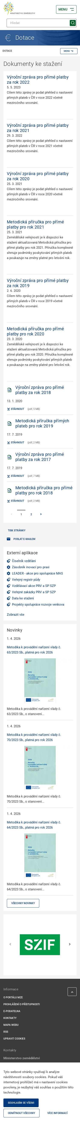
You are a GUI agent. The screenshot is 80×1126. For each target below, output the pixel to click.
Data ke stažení (23, 598)
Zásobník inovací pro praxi (30, 567)
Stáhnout (15, 409)
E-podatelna (11, 1011)
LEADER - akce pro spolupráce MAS (37, 573)
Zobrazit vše (15, 615)
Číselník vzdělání (24, 561)
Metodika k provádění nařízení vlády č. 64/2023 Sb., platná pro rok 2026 (34, 824)
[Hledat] (42, 23)
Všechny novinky (23, 903)
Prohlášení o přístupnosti (21, 1004)
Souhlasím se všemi (21, 1102)
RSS (5, 1031)
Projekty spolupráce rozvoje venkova (38, 604)
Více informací (57, 1113)
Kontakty (9, 1018)
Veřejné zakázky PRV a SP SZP (34, 592)
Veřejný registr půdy (26, 580)
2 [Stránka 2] (31, 514)
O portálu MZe (13, 997)
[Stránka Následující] (41, 514)
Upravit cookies (14, 1038)
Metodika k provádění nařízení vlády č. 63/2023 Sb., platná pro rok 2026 (34, 649)
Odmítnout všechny (21, 1113)
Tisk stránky (16, 530)
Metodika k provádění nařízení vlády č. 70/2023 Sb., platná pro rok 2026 (34, 737)
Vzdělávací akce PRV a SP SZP (34, 586)
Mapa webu (11, 1024)
